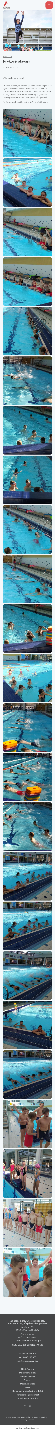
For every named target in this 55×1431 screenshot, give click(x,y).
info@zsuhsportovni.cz (27, 1361)
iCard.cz (30, 1420)
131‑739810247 (30, 1345)
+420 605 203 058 (27, 1357)
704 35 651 (30, 1334)
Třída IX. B (7, 56)
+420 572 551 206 (27, 1353)
